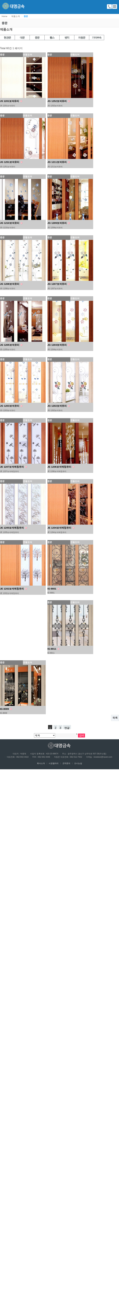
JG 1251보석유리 (10, 162)
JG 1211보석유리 (57, 162)
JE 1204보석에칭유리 (59, 527)
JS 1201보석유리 (10, 101)
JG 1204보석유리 (57, 344)
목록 (115, 717)
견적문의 (65, 763)
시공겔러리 (53, 763)
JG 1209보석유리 (57, 223)
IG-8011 (52, 648)
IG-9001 (52, 588)
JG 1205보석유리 (10, 344)
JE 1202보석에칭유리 (12, 588)
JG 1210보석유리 (10, 223)
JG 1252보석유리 (57, 101)
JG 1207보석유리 (57, 283)
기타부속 (96, 37)
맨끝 (67, 728)
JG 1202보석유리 (57, 405)
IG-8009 (4, 708)
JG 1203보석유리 (10, 405)
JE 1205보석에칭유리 (12, 527)
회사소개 (41, 763)
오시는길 (77, 763)
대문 (22, 37)
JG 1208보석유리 (10, 283)
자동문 (81, 37)
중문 (37, 37)
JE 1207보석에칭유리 (12, 466)
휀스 (52, 37)
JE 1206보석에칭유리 (59, 466)
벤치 (67, 37)
